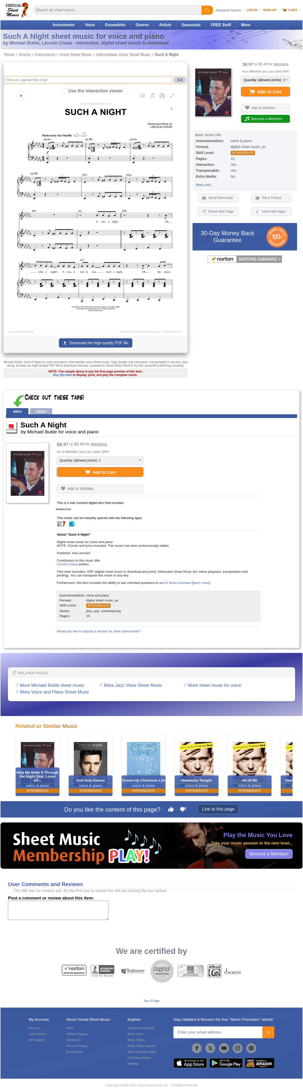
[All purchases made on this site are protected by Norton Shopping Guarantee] (245, 262)
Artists (165, 25)
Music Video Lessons (142, 1046)
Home (9, 54)
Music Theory (136, 1040)
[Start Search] (207, 10)
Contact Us (73, 1040)
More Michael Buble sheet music (52, 685)
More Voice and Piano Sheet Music (54, 692)
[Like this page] (171, 810)
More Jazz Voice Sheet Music (133, 685)
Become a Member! (268, 853)
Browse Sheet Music (141, 1028)
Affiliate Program (77, 1034)
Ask (180, 80)
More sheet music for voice (214, 685)
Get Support (37, 1040)
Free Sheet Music (139, 1058)
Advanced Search (228, 10)
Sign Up (269, 10)
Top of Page (151, 1001)
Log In (251, 10)
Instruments (64, 25)
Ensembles (115, 25)
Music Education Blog (142, 1052)
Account (34, 1028)
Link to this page (218, 809)
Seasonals (191, 25)
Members (281, 64)
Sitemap (133, 1064)
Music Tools (135, 1034)
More (245, 25)
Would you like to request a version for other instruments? (98, 631)
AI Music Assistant (178, 583)
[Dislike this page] (183, 810)
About (70, 1028)
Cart (289, 10)
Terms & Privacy (77, 1046)
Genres (142, 25)
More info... (205, 185)
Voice (90, 25)
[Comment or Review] (58, 910)
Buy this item (62, 375)
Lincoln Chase (67, 564)
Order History (37, 1034)
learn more (201, 583)
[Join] (268, 1032)
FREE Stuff (221, 25)
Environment (74, 1052)
